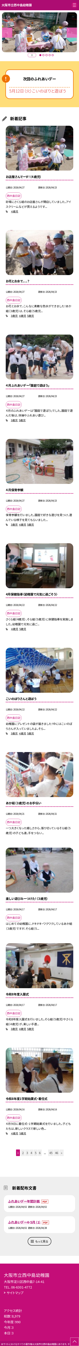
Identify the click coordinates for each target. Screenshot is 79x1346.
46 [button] (56, 1153)
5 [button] (53, 55)
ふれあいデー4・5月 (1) (24, 1222)
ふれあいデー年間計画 (24, 1201)
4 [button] (50, 55)
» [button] (61, 1153)
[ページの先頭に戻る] (74, 1342)
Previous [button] (7, 32)
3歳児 (14, 316)
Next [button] (72, 32)
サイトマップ (15, 1292)
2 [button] (43, 55)
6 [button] (40, 1153)
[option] (39, 32)
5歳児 (30, 316)
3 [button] (46, 55)
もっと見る (41, 1241)
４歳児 (14, 211)
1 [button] (40, 55)
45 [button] (50, 1153)
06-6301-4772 (21, 1287)
